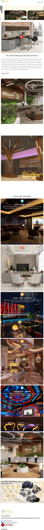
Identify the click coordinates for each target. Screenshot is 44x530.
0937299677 (9, 520)
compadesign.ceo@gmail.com (10, 522)
